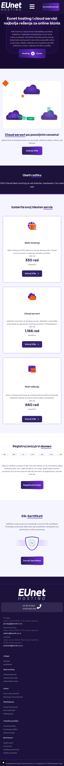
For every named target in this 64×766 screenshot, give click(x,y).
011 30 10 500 (29, 606)
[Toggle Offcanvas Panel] (32, 7)
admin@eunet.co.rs (12, 633)
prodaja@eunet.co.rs (12, 624)
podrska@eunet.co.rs (13, 645)
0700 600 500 (29, 609)
